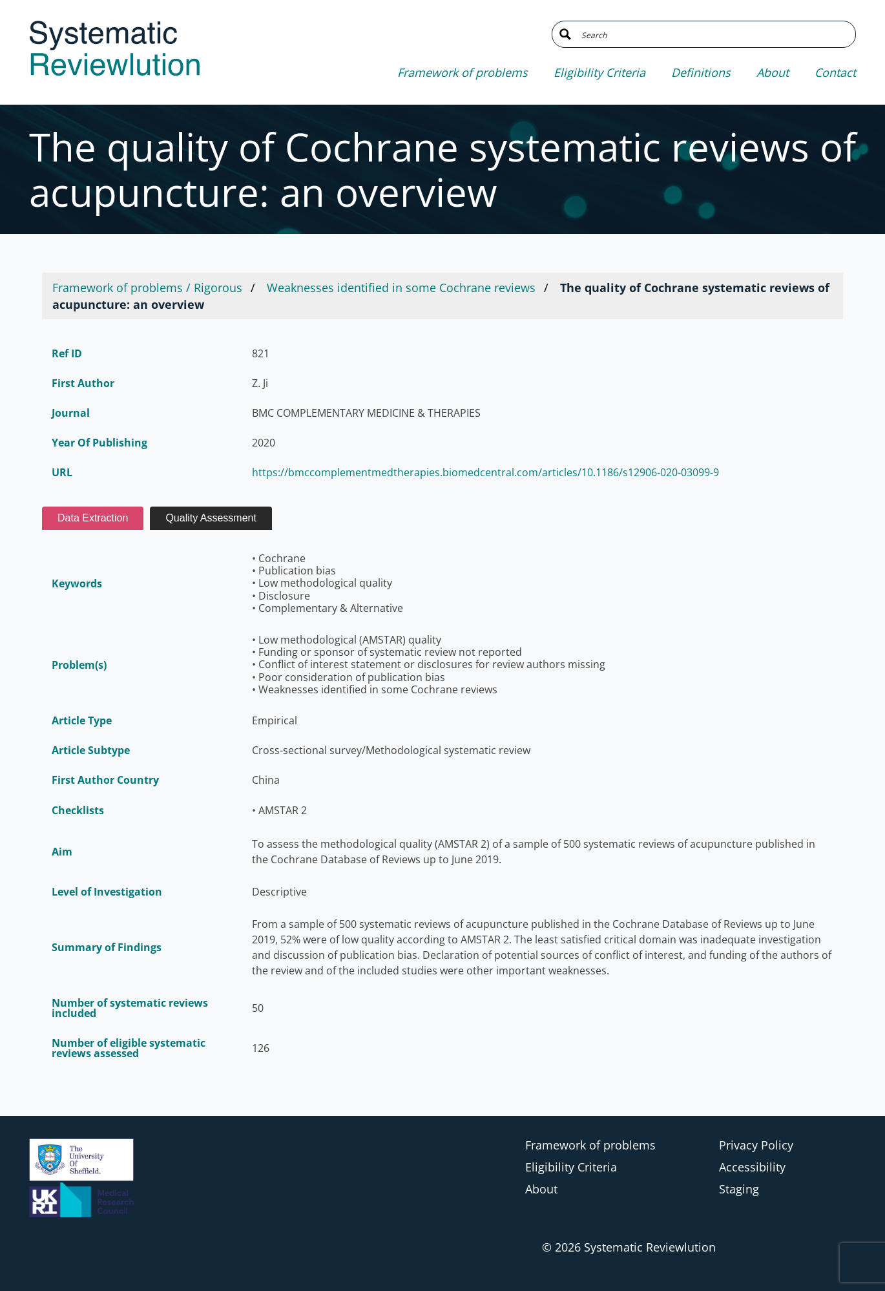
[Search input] (713, 34)
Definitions (701, 72)
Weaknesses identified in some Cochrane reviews (401, 287)
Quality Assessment (210, 517)
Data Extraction (92, 517)
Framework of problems (462, 72)
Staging (739, 1189)
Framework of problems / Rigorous (147, 287)
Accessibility (752, 1167)
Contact (835, 72)
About (772, 72)
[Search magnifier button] (565, 34)
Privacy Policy (756, 1145)
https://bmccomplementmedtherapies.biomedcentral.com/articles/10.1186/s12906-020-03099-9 (485, 472)
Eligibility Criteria (599, 72)
